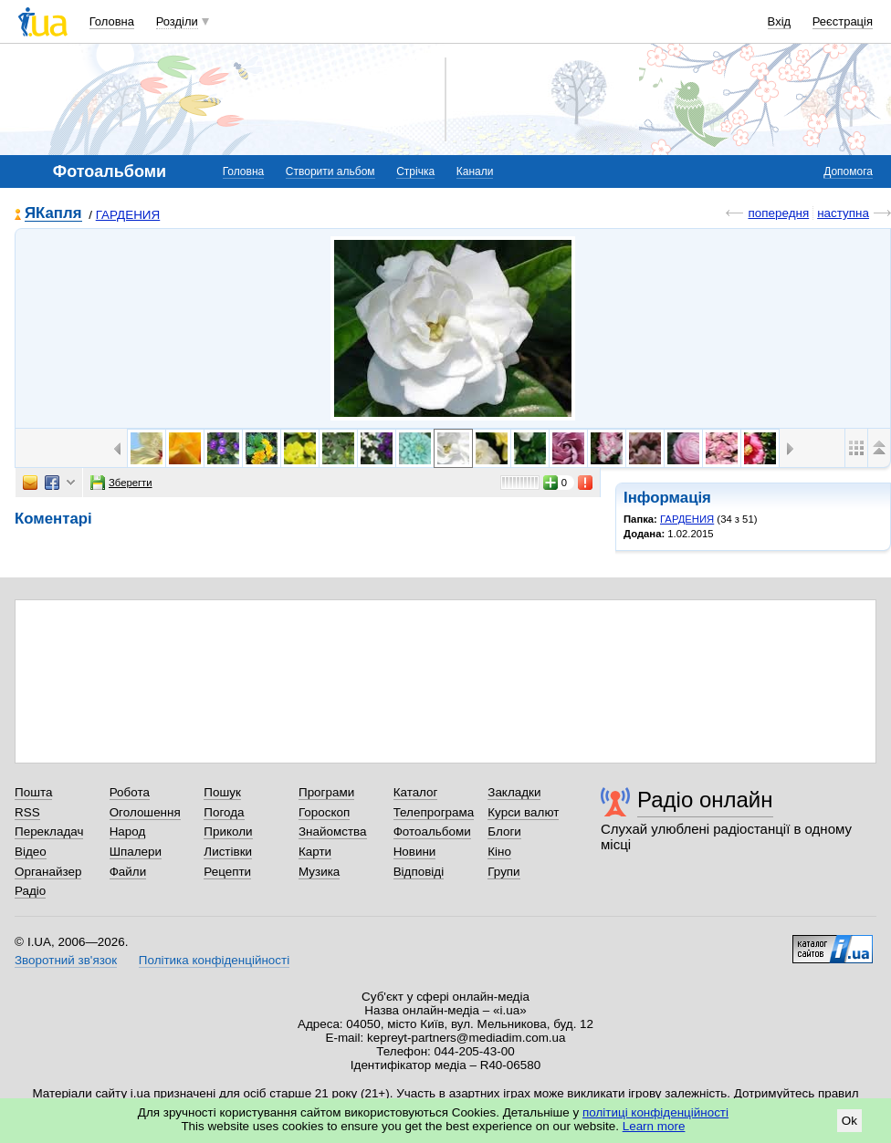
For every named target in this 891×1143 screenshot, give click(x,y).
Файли (128, 871)
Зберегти (121, 482)
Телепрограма (434, 812)
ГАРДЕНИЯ (128, 215)
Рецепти (227, 871)
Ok (849, 1120)
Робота (130, 792)
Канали (475, 171)
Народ (128, 831)
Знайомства (333, 831)
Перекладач (49, 831)
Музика (319, 871)
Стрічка (415, 171)
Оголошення (145, 812)
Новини (414, 851)
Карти (315, 851)
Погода (224, 812)
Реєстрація (842, 21)
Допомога (848, 171)
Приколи (228, 831)
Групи (503, 871)
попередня (778, 213)
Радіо (30, 891)
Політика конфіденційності (214, 960)
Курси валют (523, 812)
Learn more (654, 1126)
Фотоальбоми (432, 831)
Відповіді (419, 871)
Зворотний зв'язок (66, 960)
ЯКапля (53, 214)
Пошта (33, 792)
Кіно (499, 851)
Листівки (228, 851)
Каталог (415, 792)
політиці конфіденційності (655, 1112)
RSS (27, 812)
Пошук (222, 792)
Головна (111, 21)
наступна (843, 213)
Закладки (513, 792)
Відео (31, 851)
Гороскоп (324, 812)
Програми (326, 792)
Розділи (177, 21)
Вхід (779, 21)
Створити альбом (330, 171)
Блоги (504, 831)
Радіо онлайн (705, 799)
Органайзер (48, 871)
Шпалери (136, 851)
